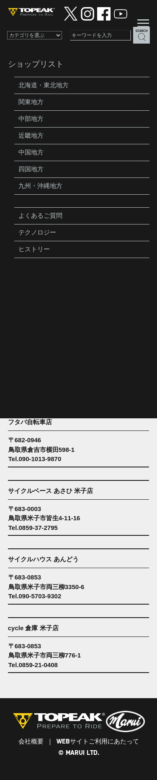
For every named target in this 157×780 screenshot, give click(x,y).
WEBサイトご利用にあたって (98, 742)
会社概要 (31, 742)
